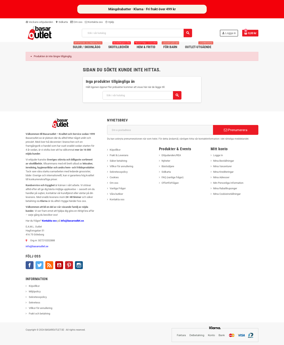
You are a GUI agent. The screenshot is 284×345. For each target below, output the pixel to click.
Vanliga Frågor (118, 188)
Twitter (39, 265)
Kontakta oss (94, 22)
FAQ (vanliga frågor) (173, 177)
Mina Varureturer (222, 166)
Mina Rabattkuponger (225, 188)
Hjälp (109, 22)
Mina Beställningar (223, 160)
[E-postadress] (160, 130)
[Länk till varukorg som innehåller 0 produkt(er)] (250, 33)
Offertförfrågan (170, 182)
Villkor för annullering (121, 166)
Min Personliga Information (228, 182)
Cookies (114, 177)
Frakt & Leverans (119, 155)
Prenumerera (235, 130)
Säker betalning (118, 160)
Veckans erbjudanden (39, 22)
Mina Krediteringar (223, 171)
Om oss (76, 22)
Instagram (79, 265)
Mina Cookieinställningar (227, 193)
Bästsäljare (168, 166)
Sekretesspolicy (119, 171)
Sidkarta (61, 22)
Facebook (30, 265)
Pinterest (69, 265)
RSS (49, 265)
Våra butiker (116, 193)
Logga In (218, 155)
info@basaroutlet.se (72, 220)
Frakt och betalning (39, 313)
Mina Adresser (221, 177)
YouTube (59, 265)
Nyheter (166, 160)
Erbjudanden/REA (171, 155)
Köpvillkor (115, 149)
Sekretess (34, 302)
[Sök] (137, 33)
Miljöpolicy (34, 291)
